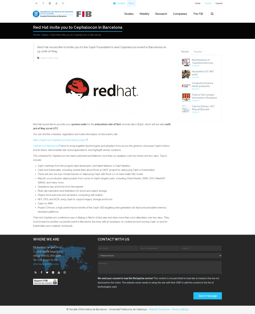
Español (219, 3)
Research (161, 13)
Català (197, 3)
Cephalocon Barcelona (45, 146)
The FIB (198, 13)
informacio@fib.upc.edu (46, 264)
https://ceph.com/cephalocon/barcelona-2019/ (59, 140)
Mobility (144, 13)
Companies (180, 13)
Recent (185, 51)
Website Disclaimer (159, 309)
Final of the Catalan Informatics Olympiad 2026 (204, 97)
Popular (198, 51)
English (208, 3)
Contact (119, 3)
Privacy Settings (180, 309)
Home (36, 35)
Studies (129, 13)
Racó (131, 3)
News (45, 35)
